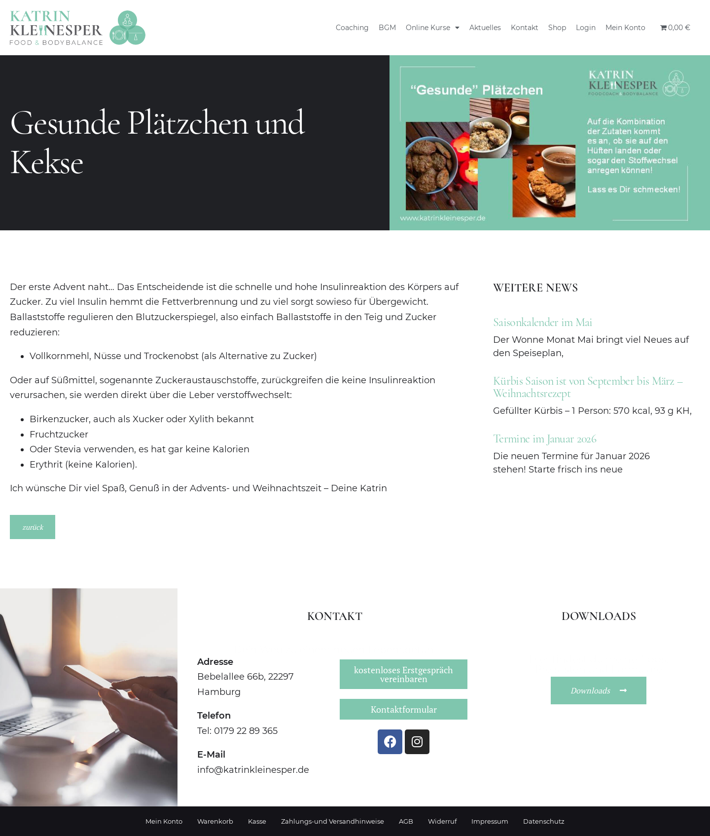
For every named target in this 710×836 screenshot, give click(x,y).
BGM (387, 27)
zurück (32, 527)
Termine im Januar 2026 (544, 439)
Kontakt (524, 27)
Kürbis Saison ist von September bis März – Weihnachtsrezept (587, 387)
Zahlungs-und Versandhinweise (332, 821)
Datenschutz (544, 821)
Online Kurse (433, 27)
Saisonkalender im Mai (543, 322)
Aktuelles (485, 27)
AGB (406, 821)
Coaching (352, 27)
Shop (557, 27)
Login (586, 27)
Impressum (489, 821)
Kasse (257, 821)
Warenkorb (215, 821)
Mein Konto (625, 27)
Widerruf (442, 821)
